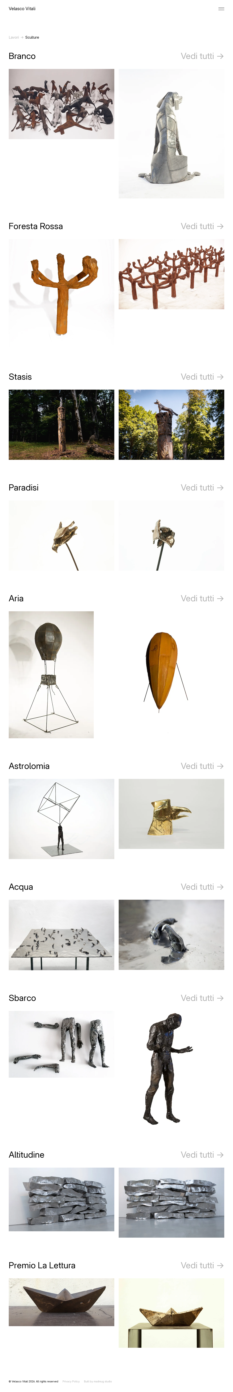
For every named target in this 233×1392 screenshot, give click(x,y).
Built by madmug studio (98, 1381)
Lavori (14, 37)
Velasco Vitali (22, 8)
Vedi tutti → (202, 56)
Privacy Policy (71, 1381)
